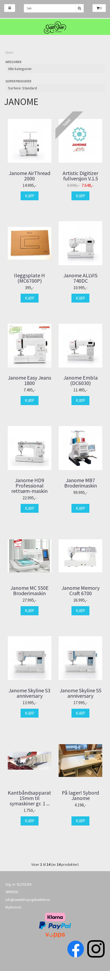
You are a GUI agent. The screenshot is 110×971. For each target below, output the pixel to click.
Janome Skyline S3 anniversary (29, 693)
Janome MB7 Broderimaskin (80, 483)
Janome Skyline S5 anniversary (80, 693)
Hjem (9, 52)
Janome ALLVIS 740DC (80, 278)
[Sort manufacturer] (55, 68)
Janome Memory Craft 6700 (81, 590)
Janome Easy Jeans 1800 (29, 380)
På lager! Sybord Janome (80, 795)
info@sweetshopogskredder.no (27, 899)
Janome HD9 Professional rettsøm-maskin (29, 486)
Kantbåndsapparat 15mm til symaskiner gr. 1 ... (29, 798)
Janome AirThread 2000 (29, 175)
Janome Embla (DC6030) (80, 380)
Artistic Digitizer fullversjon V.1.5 (80, 175)
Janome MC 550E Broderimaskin (29, 590)
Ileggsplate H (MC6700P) (29, 278)
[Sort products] (55, 88)
